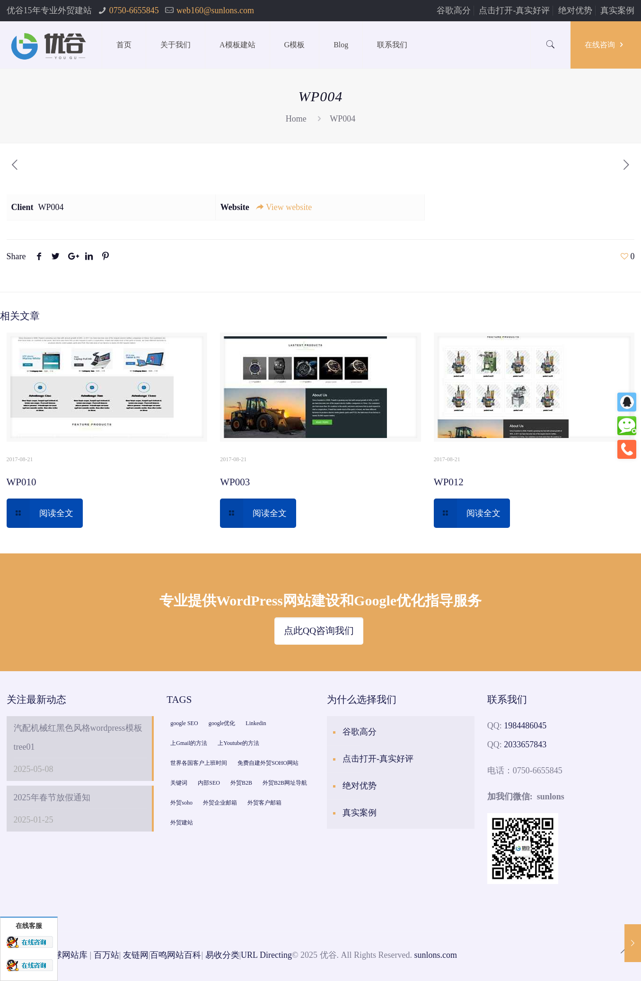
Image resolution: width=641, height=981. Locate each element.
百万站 (106, 955)
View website (283, 207)
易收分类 (222, 955)
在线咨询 (606, 45)
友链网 (136, 955)
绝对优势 (575, 10)
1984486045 (525, 725)
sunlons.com (435, 955)
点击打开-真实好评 (514, 10)
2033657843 (525, 744)
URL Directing (266, 955)
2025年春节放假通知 (52, 797)
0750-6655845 (134, 10)
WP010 (21, 482)
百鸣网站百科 (175, 955)
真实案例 (617, 10)
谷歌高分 (454, 10)
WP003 (235, 482)
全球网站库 (66, 955)
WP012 (449, 482)
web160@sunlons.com (215, 10)
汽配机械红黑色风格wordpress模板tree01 (78, 737)
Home (296, 118)
